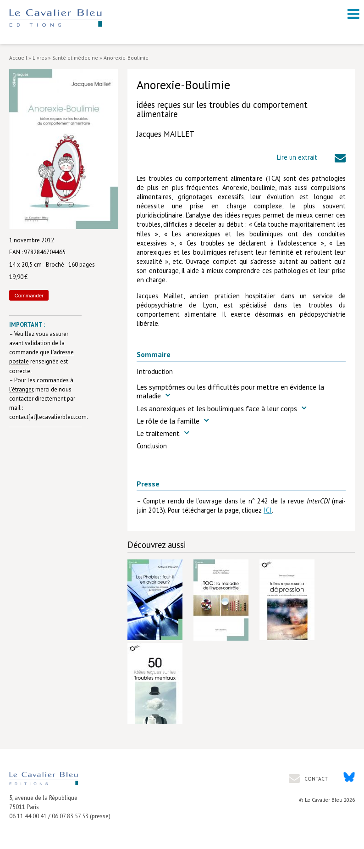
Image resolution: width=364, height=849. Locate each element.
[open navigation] (353, 13)
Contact (315, 778)
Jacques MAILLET (165, 134)
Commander (29, 295)
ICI (268, 510)
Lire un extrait (297, 157)
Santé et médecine (75, 57)
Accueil (18, 57)
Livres (40, 57)
